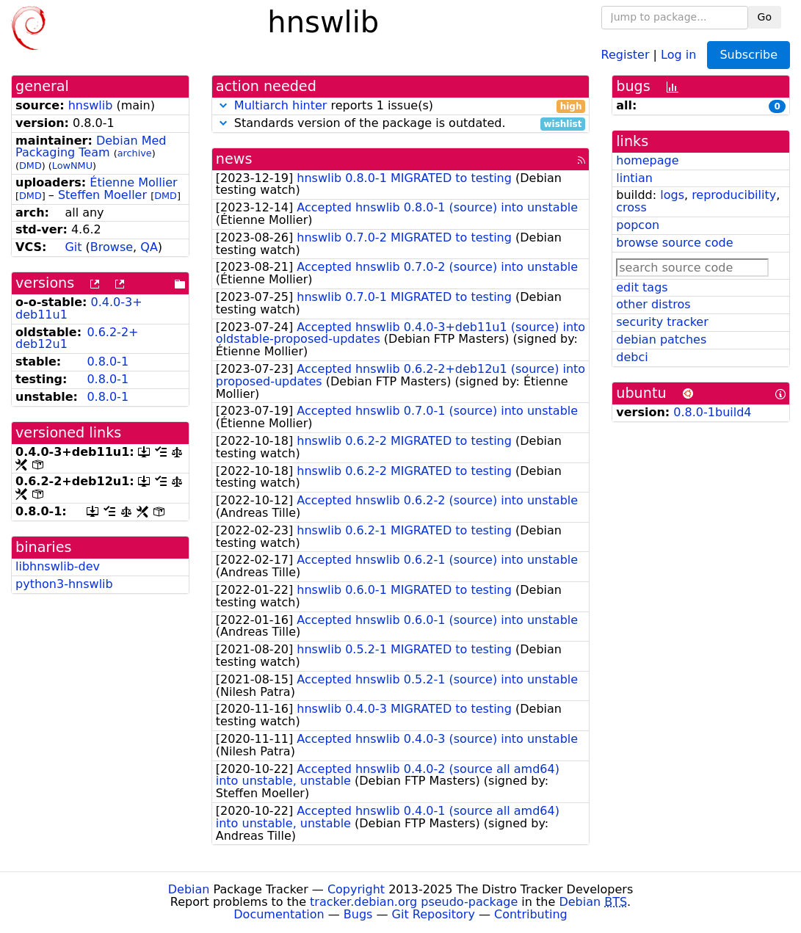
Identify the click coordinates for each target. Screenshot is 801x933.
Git (73, 247)
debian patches (661, 339)
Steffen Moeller (102, 195)
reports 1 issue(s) (401, 106)
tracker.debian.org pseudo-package (414, 902)
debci (632, 357)
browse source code (674, 243)
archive (134, 153)
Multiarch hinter (280, 105)
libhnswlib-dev (57, 566)
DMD (30, 165)
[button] (223, 105)
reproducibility (734, 195)
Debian (189, 889)
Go (765, 17)
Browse (111, 247)
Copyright (356, 889)
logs (672, 195)
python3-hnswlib (64, 584)
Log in (678, 54)
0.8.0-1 (107, 362)
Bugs (358, 914)
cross (631, 207)
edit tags (641, 287)
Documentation (278, 914)
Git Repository (433, 914)
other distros (653, 304)
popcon (637, 225)
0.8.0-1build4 (712, 412)
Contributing (531, 914)
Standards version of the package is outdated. (401, 123)
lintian (634, 178)
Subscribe (749, 55)
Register (625, 54)
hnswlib (90, 105)
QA (149, 247)
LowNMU (72, 165)
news (234, 158)
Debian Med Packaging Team (91, 147)
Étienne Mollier (133, 182)
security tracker (662, 322)
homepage (647, 160)
